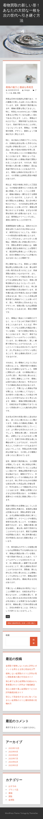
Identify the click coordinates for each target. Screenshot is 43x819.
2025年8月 (13, 755)
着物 (14, 93)
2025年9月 (13, 751)
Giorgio (27, 90)
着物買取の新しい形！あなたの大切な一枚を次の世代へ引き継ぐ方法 (21, 12)
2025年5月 (13, 765)
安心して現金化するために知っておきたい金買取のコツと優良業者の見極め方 (21, 700)
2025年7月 (13, 758)
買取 (18, 93)
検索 (8, 635)
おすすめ (12, 786)
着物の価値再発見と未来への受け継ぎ (21, 623)
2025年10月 (13, 748)
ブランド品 (13, 789)
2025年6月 (13, 762)
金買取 (11, 799)
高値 (7, 617)
